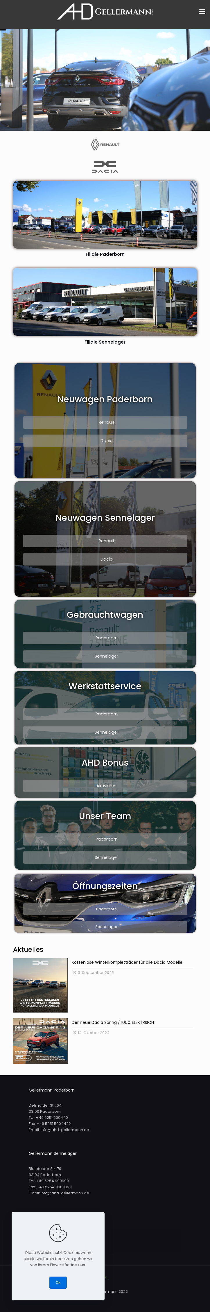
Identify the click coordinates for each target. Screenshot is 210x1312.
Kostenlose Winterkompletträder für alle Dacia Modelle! (128, 962)
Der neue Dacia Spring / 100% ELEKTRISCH (113, 1022)
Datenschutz (50, 1247)
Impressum (49, 1236)
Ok (58, 1282)
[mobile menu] (202, 12)
